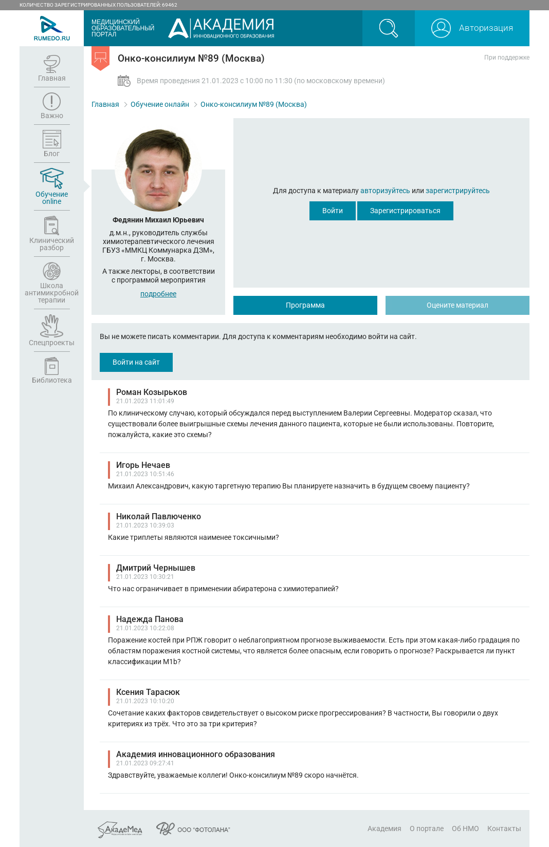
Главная (105, 104)
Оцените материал (457, 305)
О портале (427, 828)
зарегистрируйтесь (458, 190)
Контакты (504, 828)
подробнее (158, 294)
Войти (332, 210)
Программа (305, 305)
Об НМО (465, 828)
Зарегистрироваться (405, 210)
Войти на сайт (136, 362)
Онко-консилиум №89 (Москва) (253, 104)
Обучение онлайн (160, 104)
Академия (384, 828)
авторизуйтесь (385, 190)
